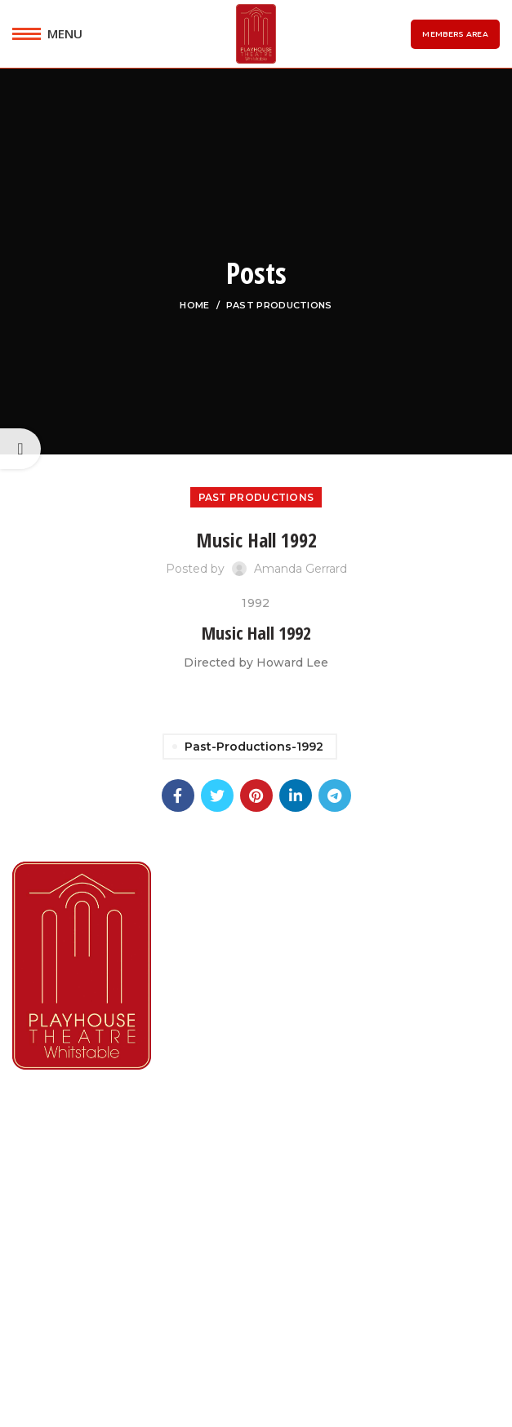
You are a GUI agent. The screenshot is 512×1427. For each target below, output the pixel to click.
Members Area (455, 33)
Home (194, 305)
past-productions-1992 (254, 746)
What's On (47, 1153)
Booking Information (81, 1244)
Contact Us (49, 1306)
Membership (54, 1214)
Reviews (40, 1275)
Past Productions (279, 305)
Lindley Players (62, 1184)
